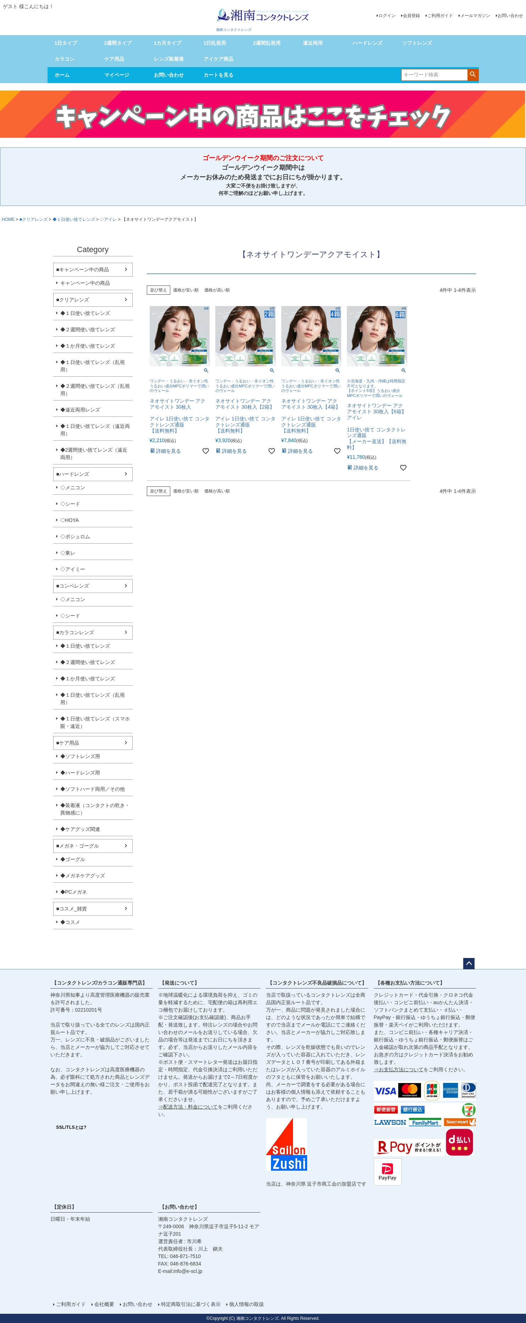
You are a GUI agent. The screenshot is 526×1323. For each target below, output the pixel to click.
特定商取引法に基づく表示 (191, 1304)
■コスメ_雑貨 (71, 908)
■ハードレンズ (72, 474)
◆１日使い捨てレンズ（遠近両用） (95, 429)
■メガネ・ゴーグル (77, 846)
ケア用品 (114, 59)
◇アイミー (72, 569)
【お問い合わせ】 (179, 1207)
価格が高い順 (217, 290)
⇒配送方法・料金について (188, 1107)
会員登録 (411, 15)
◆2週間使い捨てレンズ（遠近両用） (94, 453)
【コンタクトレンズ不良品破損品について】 (317, 983)
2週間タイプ (118, 43)
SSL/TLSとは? (71, 1127)
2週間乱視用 (267, 43)
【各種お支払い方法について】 (410, 983)
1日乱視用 (215, 43)
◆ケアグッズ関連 (80, 829)
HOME (8, 219)
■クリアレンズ (34, 219)
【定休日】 (64, 1207)
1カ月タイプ (168, 43)
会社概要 (104, 1304)
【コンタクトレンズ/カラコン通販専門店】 (100, 983)
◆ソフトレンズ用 (80, 756)
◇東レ (67, 553)
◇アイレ (108, 219)
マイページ (116, 75)
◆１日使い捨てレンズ (73, 219)
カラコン (64, 59)
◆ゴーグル (72, 859)
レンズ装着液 (169, 59)
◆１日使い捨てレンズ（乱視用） (92, 365)
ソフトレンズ (417, 43)
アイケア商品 (218, 59)
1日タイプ (66, 43)
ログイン (386, 15)
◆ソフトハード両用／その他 (92, 789)
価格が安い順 (186, 290)
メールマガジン (475, 15)
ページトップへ (469, 963)
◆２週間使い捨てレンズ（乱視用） (95, 389)
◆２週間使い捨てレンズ (87, 329)
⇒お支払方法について (398, 1069)
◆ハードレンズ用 (80, 772)
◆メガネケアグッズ (82, 875)
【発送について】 (179, 983)
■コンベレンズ (72, 586)
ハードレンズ (367, 43)
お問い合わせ (510, 15)
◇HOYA (69, 520)
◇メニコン (72, 487)
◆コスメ (70, 922)
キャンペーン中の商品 (85, 283)
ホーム (62, 75)
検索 (472, 74)
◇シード (70, 504)
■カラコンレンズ (75, 632)
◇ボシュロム (75, 536)
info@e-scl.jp (187, 1271)
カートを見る (218, 75)
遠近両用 (313, 43)
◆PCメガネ (73, 892)
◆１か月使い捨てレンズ (87, 346)
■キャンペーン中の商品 (82, 269)
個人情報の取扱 (246, 1304)
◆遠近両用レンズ (80, 410)
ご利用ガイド (440, 15)
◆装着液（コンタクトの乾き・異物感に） (95, 809)
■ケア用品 (67, 743)
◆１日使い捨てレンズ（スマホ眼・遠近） (95, 722)
